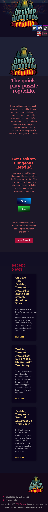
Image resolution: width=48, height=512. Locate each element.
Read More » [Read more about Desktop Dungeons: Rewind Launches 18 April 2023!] (20, 457)
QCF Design (21, 504)
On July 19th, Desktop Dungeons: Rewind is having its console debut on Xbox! (22, 290)
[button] (24, 22)
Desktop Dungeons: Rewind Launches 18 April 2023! (23, 417)
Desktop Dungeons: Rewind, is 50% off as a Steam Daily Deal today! (23, 357)
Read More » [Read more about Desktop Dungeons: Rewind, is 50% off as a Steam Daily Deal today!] (20, 399)
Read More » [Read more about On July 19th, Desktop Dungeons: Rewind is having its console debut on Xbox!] (20, 337)
